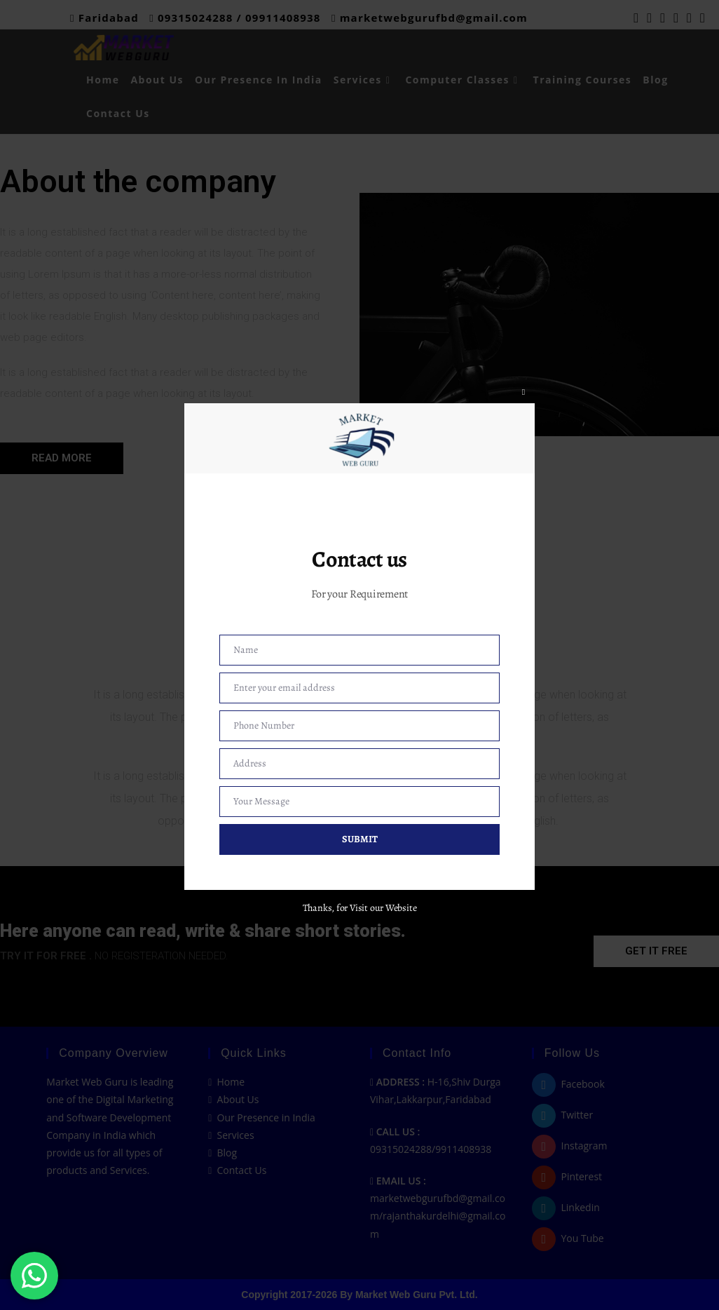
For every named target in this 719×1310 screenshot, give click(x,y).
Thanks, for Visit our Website (360, 907)
